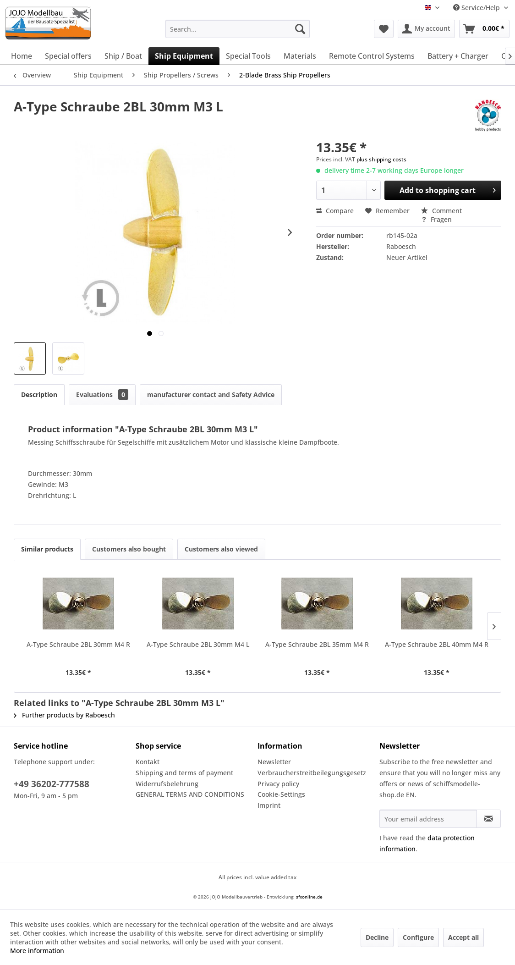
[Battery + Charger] (458, 56)
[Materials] (300, 56)
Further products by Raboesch (64, 715)
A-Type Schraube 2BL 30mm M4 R (78, 644)
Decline (377, 937)
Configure (418, 937)
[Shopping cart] (484, 29)
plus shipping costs (381, 159)
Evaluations (102, 394)
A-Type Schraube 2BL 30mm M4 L (198, 644)
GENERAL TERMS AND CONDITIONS (190, 794)
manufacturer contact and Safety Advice (210, 394)
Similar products (47, 549)
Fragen (436, 219)
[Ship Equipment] (183, 56)
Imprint (269, 805)
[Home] (21, 56)
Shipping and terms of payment (184, 772)
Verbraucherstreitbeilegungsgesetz (312, 772)
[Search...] (237, 29)
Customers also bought (129, 549)
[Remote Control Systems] (372, 56)
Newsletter (274, 761)
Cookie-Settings (281, 794)
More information (37, 950)
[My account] (426, 29)
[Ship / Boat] (123, 56)
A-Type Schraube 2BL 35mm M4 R (317, 644)
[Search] (300, 29)
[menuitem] (237, 29)
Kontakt (147, 761)
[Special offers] (68, 56)
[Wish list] (384, 29)
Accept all (463, 937)
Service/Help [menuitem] (477, 7)
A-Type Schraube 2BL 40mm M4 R (436, 644)
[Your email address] (428, 819)
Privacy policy (278, 783)
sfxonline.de (309, 896)
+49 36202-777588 (51, 784)
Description (39, 394)
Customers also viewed (221, 549)
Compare (335, 210)
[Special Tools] (248, 56)
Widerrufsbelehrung (167, 783)
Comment (441, 210)
